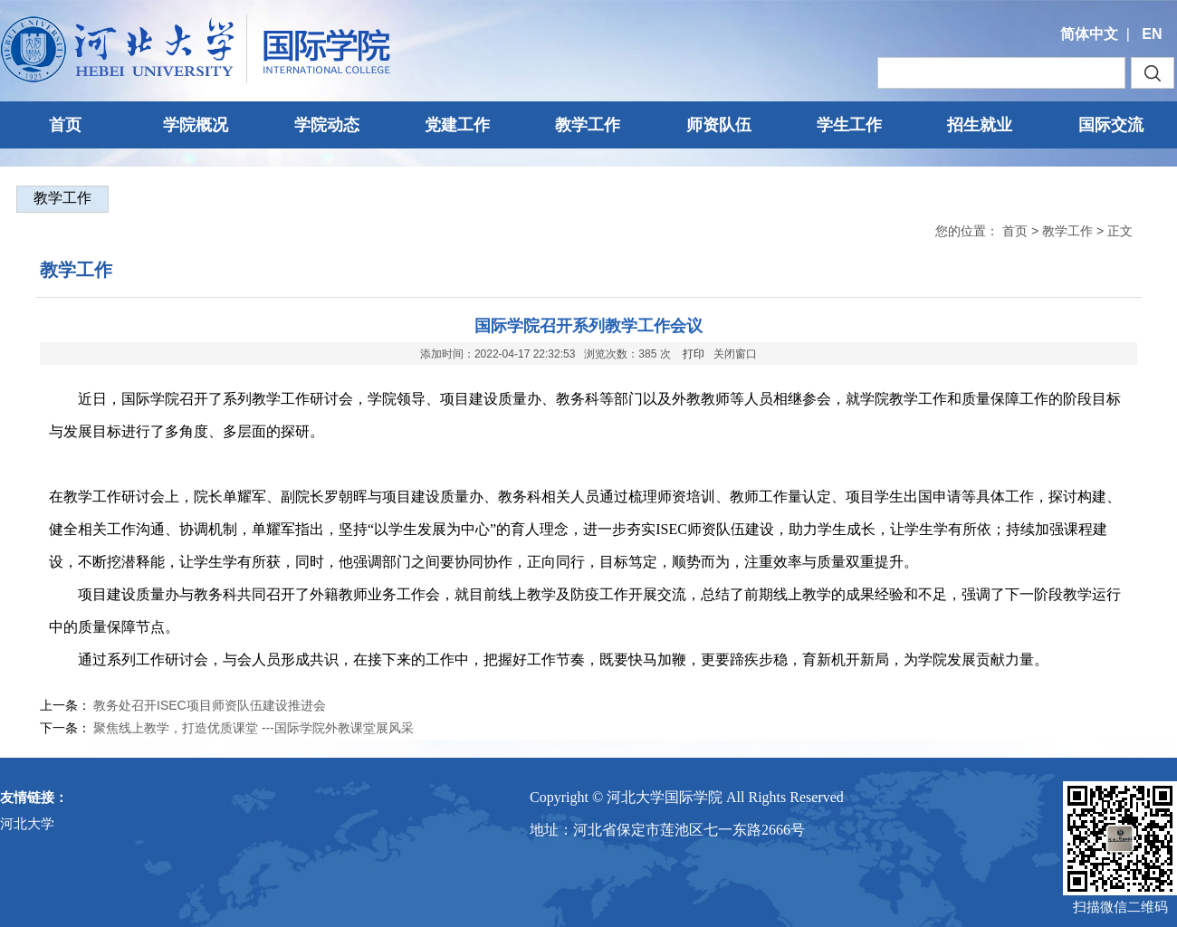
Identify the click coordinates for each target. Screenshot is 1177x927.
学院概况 (195, 125)
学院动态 (326, 125)
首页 (65, 125)
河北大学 (27, 823)
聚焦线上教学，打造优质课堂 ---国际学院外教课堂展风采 (253, 728)
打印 (693, 354)
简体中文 (1089, 34)
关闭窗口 (735, 354)
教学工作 (587, 125)
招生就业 (979, 125)
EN (1152, 34)
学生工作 (849, 125)
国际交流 (1111, 125)
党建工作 (457, 125)
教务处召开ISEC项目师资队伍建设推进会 (209, 705)
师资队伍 (718, 125)
